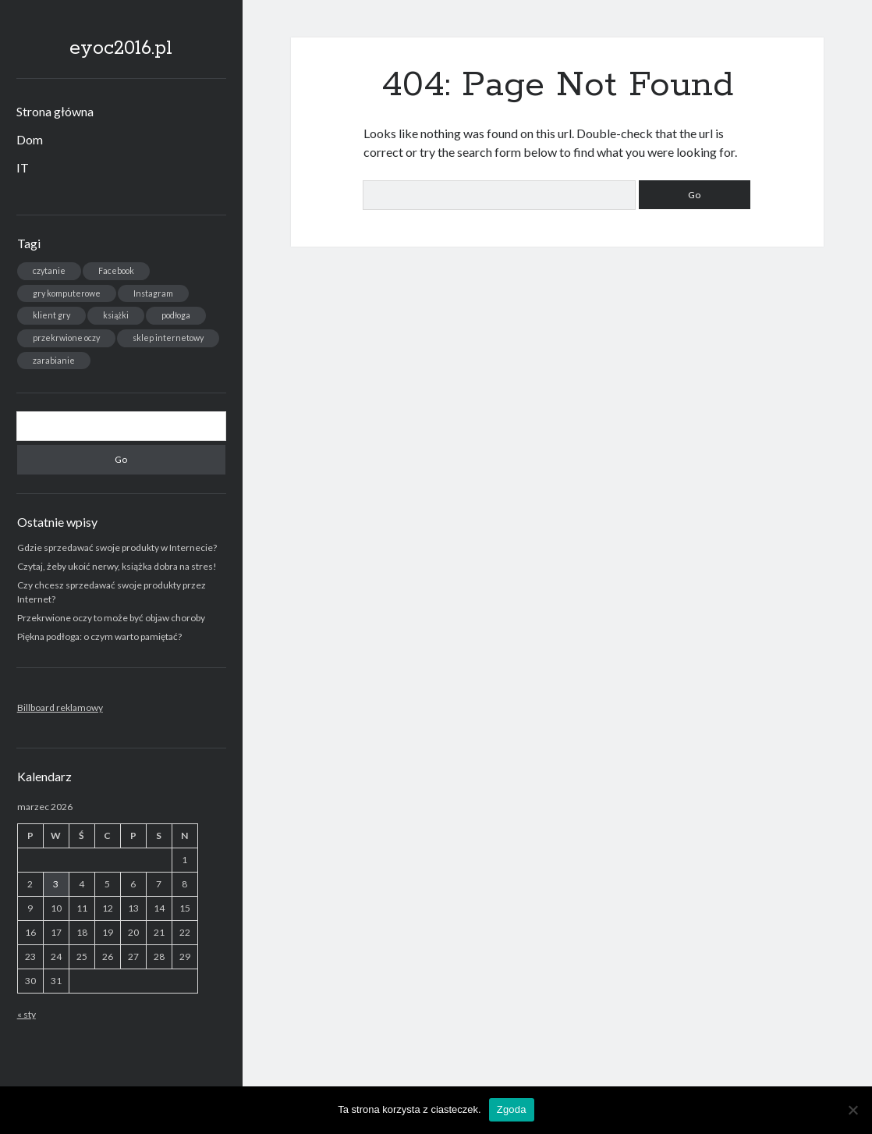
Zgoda (511, 1109)
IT (22, 167)
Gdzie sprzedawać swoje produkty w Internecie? (117, 547)
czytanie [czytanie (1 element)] (49, 270)
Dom (29, 139)
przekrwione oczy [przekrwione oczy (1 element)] (66, 337)
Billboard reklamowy (60, 707)
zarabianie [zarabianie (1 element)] (54, 360)
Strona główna (55, 111)
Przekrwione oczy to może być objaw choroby (111, 618)
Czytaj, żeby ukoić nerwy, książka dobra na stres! (117, 566)
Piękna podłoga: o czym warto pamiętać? (99, 636)
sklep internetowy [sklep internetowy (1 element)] (168, 337)
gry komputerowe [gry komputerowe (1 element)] (67, 293)
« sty (26, 1014)
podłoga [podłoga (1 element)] (175, 315)
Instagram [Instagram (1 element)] (153, 293)
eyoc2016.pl (120, 48)
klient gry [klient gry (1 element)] (51, 315)
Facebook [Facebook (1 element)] (116, 270)
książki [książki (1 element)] (116, 315)
